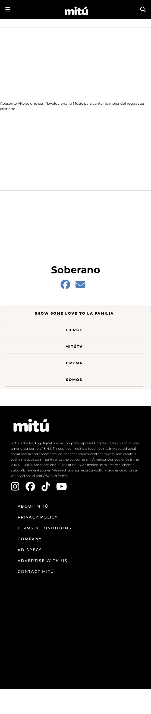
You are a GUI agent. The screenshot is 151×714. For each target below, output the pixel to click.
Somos (74, 379)
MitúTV (74, 346)
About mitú (33, 506)
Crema (74, 363)
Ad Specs (30, 549)
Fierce (74, 330)
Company (30, 538)
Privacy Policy (38, 517)
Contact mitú (36, 571)
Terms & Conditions (44, 528)
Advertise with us (43, 560)
